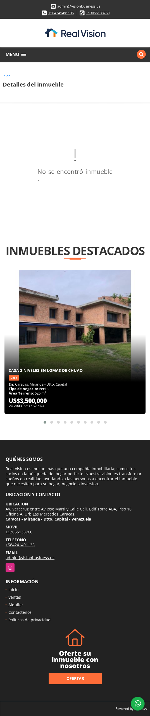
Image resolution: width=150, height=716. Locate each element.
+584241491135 (61, 12)
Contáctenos (20, 612)
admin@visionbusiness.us (78, 6)
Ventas (14, 597)
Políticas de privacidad (29, 619)
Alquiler (15, 604)
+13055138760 (97, 12)
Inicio (7, 76)
